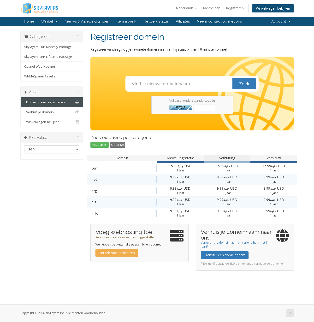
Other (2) (117, 145)
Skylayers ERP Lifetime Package (48, 56)
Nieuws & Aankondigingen (87, 21)
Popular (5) (99, 145)
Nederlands (186, 8)
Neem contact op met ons (219, 21)
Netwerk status (156, 21)
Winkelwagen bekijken (273, 8)
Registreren (235, 8)
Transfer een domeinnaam (224, 255)
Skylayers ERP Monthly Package (48, 47)
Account (280, 21)
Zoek (244, 84)
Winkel (49, 21)
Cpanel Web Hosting (39, 66)
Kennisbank (126, 21)
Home (29, 21)
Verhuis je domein (52, 112)
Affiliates (183, 21)
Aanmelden (211, 8)
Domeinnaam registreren (52, 102)
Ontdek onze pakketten (117, 253)
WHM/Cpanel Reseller (40, 76)
